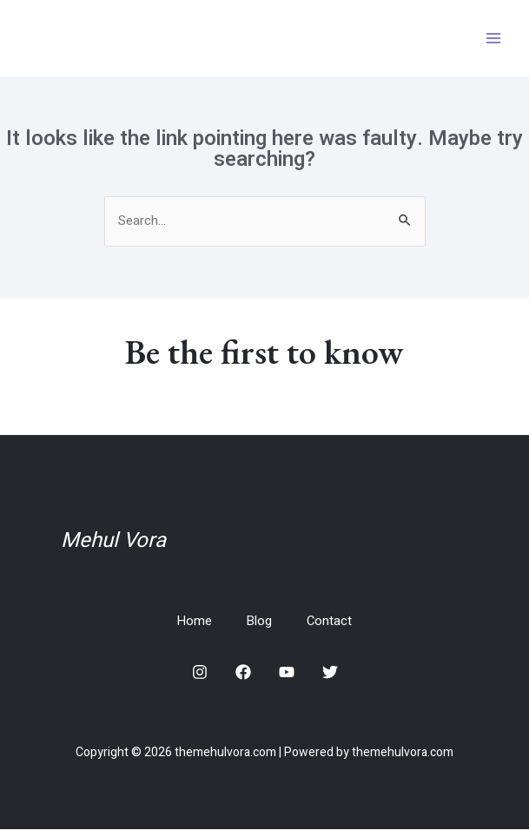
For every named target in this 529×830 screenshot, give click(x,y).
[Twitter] (330, 673)
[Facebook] (243, 673)
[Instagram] (200, 673)
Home (194, 621)
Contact (330, 621)
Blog (260, 621)
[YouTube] (286, 673)
